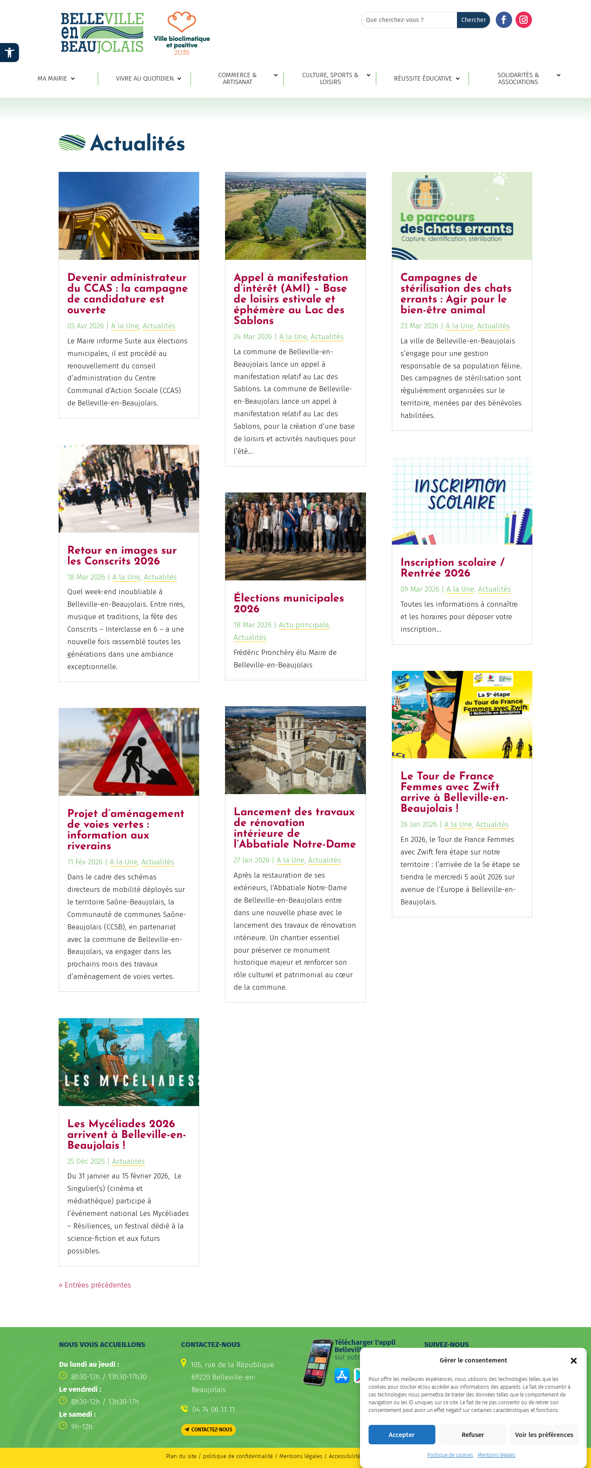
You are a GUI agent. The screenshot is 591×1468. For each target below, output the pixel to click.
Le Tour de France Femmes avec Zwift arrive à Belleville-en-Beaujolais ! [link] (454, 792)
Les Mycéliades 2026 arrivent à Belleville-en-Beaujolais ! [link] (126, 1135)
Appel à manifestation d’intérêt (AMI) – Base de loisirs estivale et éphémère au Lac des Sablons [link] (291, 300)
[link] (9, 52)
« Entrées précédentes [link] (95, 1285)
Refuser (473, 1449)
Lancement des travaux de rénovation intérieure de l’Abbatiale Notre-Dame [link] (295, 828)
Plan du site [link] (181, 1456)
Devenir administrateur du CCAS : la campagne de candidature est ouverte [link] (127, 294)
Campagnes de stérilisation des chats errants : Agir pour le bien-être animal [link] (456, 294)
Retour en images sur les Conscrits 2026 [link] (122, 556)
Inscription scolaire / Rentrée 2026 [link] (452, 568)
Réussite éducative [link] (423, 78)
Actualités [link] (159, 325)
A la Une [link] (125, 325)
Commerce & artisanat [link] (237, 79)
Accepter (402, 1449)
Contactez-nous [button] (211, 1430)
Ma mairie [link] (52, 78)
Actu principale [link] (304, 625)
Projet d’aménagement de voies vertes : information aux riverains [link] (125, 830)
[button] (573, 1375)
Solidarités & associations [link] (518, 79)
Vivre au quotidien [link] (145, 78)
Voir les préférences (544, 1449)
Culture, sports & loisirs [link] (330, 79)
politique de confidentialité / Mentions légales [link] (263, 1456)
